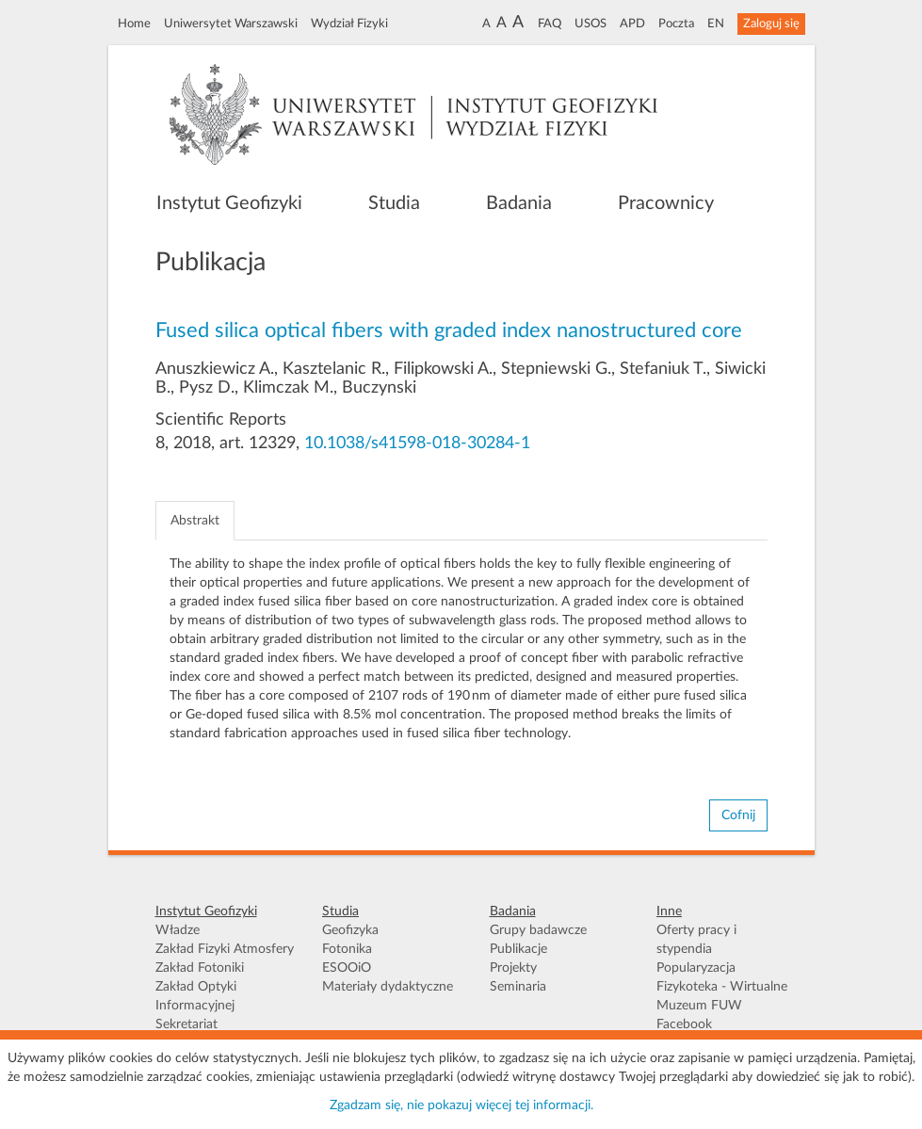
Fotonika (347, 949)
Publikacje (518, 949)
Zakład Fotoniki (199, 968)
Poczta (676, 23)
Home (134, 23)
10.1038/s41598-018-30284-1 (417, 443)
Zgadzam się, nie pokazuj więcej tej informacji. (461, 1105)
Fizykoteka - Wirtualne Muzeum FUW (721, 996)
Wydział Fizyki (349, 23)
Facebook (684, 1024)
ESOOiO (346, 968)
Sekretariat (186, 1024)
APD (632, 23)
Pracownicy (666, 203)
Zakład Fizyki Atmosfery (224, 949)
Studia (394, 203)
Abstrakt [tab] (194, 520)
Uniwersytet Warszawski (231, 23)
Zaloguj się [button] (771, 23)
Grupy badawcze (538, 930)
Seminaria (518, 986)
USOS (590, 23)
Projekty (513, 968)
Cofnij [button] (738, 815)
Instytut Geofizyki (229, 203)
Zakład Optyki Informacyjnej (195, 996)
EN (715, 23)
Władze (177, 930)
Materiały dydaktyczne (387, 986)
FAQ (549, 23)
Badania (519, 203)
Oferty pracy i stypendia (696, 940)
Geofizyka (350, 930)
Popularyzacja (696, 968)
